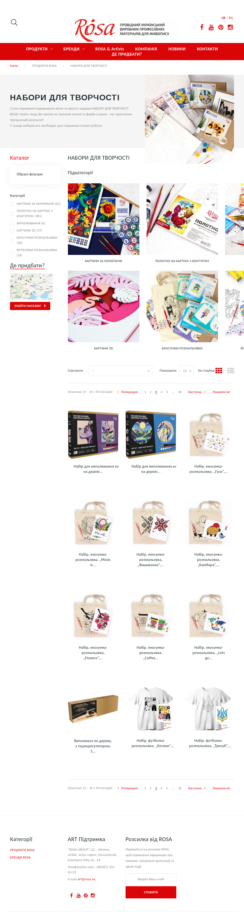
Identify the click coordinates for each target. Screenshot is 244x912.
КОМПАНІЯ (146, 49)
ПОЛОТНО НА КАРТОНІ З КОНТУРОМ (182, 261)
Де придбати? (27, 265)
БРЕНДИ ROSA (20, 857)
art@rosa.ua (86, 879)
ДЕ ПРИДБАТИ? (127, 54)
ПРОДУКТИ (37, 49)
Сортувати (75, 371)
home (14, 66)
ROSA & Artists (109, 49)
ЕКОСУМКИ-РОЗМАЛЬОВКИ (182, 348)
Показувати (168, 371)
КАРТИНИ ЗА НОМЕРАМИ (103, 261)
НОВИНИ (177, 49)
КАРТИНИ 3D (103, 348)
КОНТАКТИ (207, 49)
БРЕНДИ (71, 49)
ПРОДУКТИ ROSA (44, 66)
